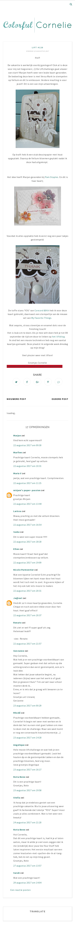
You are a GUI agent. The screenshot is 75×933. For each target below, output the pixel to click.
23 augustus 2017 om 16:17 (27, 770)
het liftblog (58, 336)
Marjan (17, 435)
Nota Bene (19, 777)
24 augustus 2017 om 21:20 (27, 822)
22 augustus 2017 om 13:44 (27, 504)
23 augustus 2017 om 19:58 (27, 790)
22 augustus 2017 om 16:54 (27, 525)
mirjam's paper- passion (27, 490)
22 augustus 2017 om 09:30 (27, 445)
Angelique (19, 745)
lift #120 (37, 47)
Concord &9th (42, 310)
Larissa (17, 511)
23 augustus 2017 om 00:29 (27, 705)
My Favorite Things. (41, 317)
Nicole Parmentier (23, 570)
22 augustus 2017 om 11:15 (27, 483)
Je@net (17, 598)
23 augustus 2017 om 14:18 (27, 738)
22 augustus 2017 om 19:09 (27, 562)
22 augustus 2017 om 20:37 (27, 615)
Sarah (16, 873)
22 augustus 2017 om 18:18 (27, 542)
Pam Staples (51, 177)
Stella (16, 798)
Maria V (17, 473)
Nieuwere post (16, 399)
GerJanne (18, 651)
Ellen (16, 549)
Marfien (17, 452)
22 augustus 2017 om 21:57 (27, 644)
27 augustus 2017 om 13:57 (27, 865)
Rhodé (17, 713)
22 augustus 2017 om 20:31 (27, 591)
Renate (17, 623)
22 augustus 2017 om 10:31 (27, 466)
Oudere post (60, 399)
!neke (16, 532)
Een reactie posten (20, 890)
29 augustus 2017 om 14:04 (27, 883)
